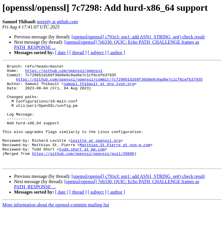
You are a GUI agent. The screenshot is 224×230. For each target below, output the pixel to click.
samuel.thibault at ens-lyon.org (99, 88)
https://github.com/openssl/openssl (63, 72)
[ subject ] (97, 52)
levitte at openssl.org (96, 156)
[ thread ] (78, 52)
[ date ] (61, 52)
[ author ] (116, 52)
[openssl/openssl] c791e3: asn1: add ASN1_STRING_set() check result (138, 36)
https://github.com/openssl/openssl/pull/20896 (83, 171)
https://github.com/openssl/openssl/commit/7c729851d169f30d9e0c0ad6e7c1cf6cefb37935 (109, 82)
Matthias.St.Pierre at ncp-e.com (115, 161)
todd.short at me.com (82, 166)
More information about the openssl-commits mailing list (55, 224)
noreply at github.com (57, 21)
